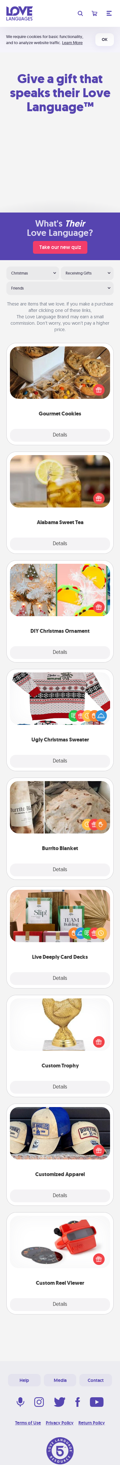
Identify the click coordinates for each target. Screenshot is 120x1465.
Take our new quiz (60, 247)
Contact (96, 1380)
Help (24, 1380)
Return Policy (91, 1423)
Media (60, 1380)
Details (60, 435)
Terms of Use (28, 1423)
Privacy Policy (60, 1423)
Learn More (72, 42)
